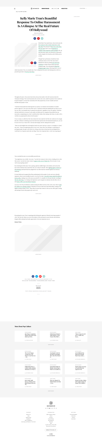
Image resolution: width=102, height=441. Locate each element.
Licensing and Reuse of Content (28, 421)
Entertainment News (42, 280)
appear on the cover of (42, 161)
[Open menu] (14, 8)
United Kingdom (73, 414)
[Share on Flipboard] (40, 276)
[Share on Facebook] (34, 38)
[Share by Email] (42, 38)
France (73, 417)
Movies (49, 280)
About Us (28, 414)
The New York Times (19, 180)
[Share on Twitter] (36, 276)
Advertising (28, 417)
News (53, 280)
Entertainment (32, 280)
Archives (51, 421)
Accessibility (51, 420)
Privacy (51, 417)
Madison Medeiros (38, 33)
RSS (51, 423)
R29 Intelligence (28, 420)
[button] (81, 10)
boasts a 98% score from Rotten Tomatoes (26, 181)
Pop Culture (25, 280)
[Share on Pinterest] (38, 38)
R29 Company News (51, 414)
